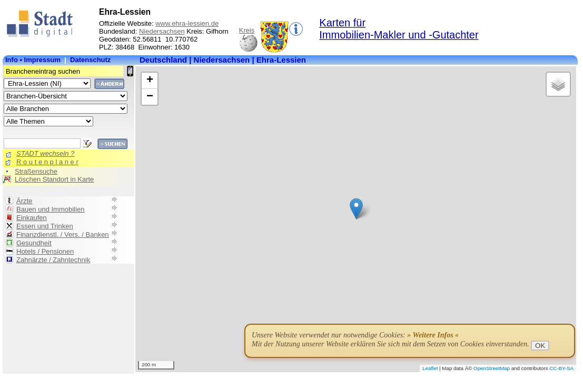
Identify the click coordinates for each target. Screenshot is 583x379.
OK (540, 346)
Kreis (247, 30)
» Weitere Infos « (433, 335)
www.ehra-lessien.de (187, 23)
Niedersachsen (162, 31)
